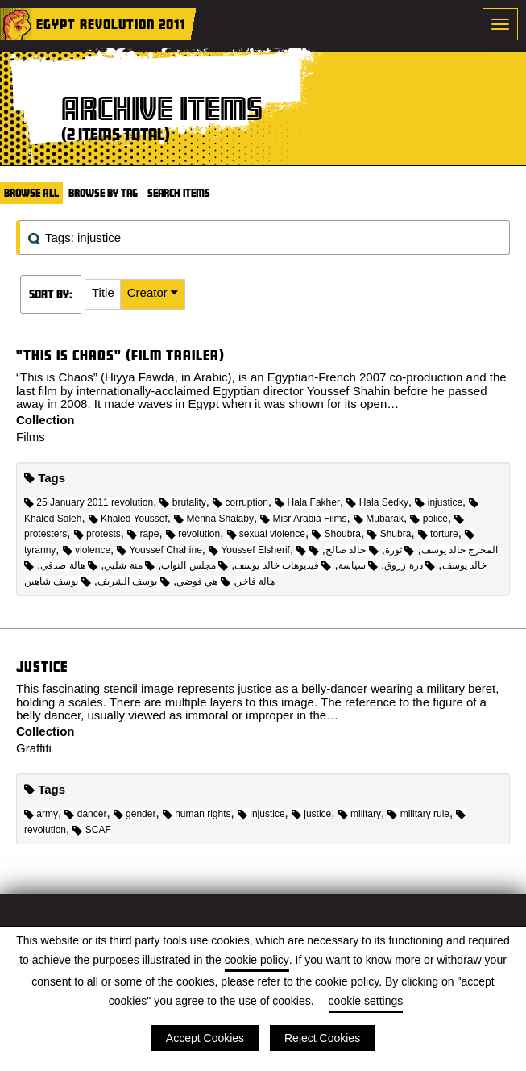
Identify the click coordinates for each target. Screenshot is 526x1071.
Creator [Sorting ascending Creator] (149, 292)
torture (438, 534)
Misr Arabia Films (303, 518)
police (429, 518)
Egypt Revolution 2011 (110, 24)
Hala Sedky (377, 502)
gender (135, 813)
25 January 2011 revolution (88, 502)
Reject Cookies (322, 1037)
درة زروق (409, 565)
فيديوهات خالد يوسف (282, 565)
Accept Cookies (205, 1037)
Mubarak (379, 518)
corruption (240, 502)
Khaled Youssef (128, 518)
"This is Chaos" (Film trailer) (120, 355)
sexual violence (266, 534)
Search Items (178, 192)
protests (97, 534)
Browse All (31, 192)
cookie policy (257, 959)
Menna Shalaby (214, 518)
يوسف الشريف (133, 581)
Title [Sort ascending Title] (103, 292)
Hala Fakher (307, 502)
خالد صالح (352, 550)
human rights (197, 813)
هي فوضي (203, 581)
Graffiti (34, 748)
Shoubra (336, 534)
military (359, 813)
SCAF (91, 830)
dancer (85, 813)
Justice (42, 666)
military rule (418, 813)
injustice (438, 502)
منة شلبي (129, 565)
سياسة (358, 565)
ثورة (399, 550)
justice (311, 813)
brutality (182, 502)
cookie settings (366, 1000)
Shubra (389, 534)
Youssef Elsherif (249, 550)
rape (143, 534)
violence (86, 550)
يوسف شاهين (57, 581)
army (41, 813)
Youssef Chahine (159, 550)
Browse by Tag (103, 192)
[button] (103, 294)
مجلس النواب (194, 565)
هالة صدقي (68, 565)
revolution (193, 534)
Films (30, 437)
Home (16, 24)
